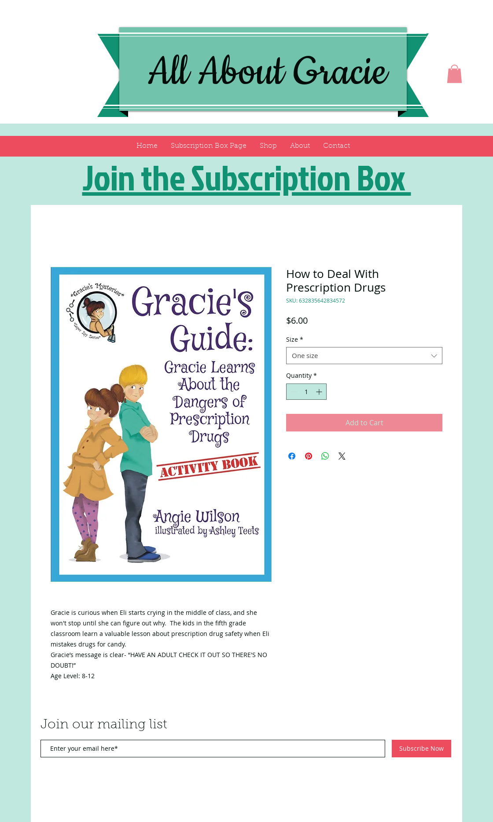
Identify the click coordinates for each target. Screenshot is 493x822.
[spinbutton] (306, 391)
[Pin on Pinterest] (308, 456)
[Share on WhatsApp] (325, 456)
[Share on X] (342, 456)
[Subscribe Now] (421, 748)
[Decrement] (292, 391)
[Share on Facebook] (292, 456)
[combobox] (364, 355)
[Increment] (319, 391)
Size (294, 339)
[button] (454, 74)
